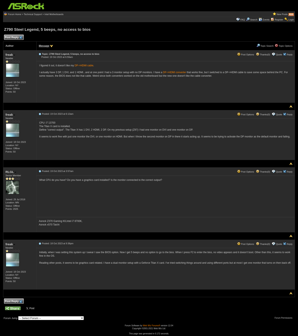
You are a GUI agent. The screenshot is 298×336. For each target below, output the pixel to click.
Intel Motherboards (54, 14)
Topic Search (265, 46)
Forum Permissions (284, 318)
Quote (279, 54)
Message (44, 45)
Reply (289, 54)
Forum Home (14, 14)
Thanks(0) (263, 54)
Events (264, 19)
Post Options (245, 54)
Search (253, 19)
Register (279, 19)
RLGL (10, 172)
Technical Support (33, 14)
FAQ (242, 19)
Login (291, 19)
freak (10, 54)
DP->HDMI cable (83, 65)
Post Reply (13, 37)
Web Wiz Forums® (151, 325)
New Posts (282, 14)
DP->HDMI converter (174, 72)
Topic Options (284, 46)
